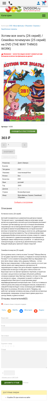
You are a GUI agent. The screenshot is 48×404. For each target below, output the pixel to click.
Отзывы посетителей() (14, 298)
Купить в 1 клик (9, 157)
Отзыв (3, 349)
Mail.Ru (15, 310)
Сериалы (36, 26)
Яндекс (41, 310)
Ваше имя (4, 318)
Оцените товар (6, 343)
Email (3, 326)
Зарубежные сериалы (9, 29)
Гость (4, 310)
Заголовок (5, 336)
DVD (10, 26)
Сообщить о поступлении (23, 131)
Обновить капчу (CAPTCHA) (10, 377)
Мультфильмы (18, 26)
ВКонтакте (28, 310)
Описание (6, 208)
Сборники (28, 26)
